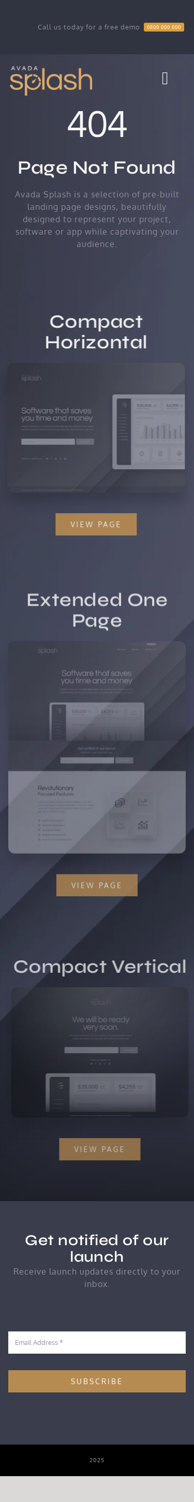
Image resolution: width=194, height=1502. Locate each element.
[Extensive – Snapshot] (97, 647)
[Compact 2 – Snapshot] (102, 991)
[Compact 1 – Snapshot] (95, 367)
